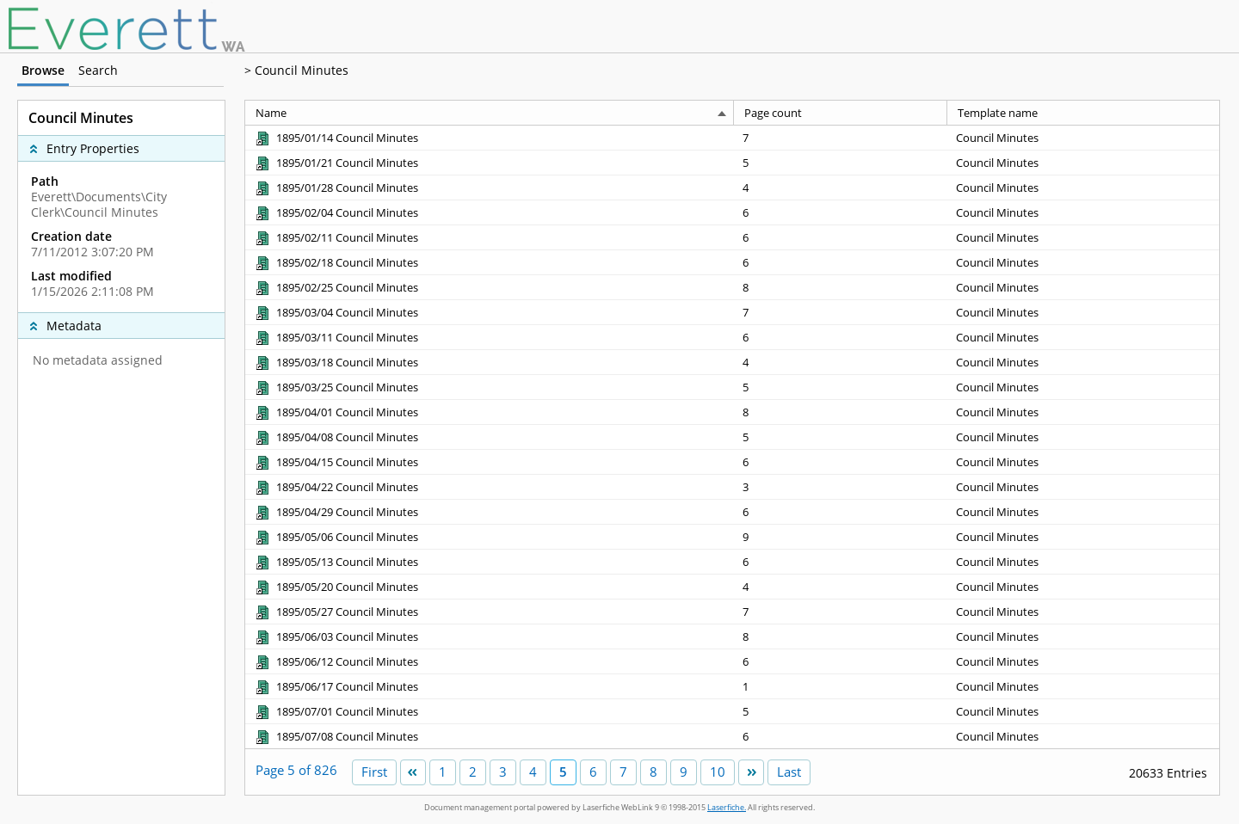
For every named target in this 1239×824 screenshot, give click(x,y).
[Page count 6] (840, 212)
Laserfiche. (726, 807)
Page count (773, 112)
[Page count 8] (840, 286)
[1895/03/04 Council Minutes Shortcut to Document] (336, 312)
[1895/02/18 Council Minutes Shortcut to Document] (336, 262)
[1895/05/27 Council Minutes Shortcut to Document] (336, 611)
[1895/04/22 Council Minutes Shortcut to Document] (336, 487)
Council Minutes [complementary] (80, 117)
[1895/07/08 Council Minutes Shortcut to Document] (336, 736)
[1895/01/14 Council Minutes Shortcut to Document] (336, 137)
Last (789, 771)
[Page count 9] (840, 536)
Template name (998, 112)
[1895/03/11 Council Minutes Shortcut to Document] (336, 337)
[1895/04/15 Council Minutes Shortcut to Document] (336, 462)
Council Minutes (301, 70)
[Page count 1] (840, 685)
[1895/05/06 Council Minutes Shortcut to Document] (336, 536)
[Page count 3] (840, 486)
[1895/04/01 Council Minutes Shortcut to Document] (336, 412)
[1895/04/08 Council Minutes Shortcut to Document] (336, 437)
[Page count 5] (840, 162)
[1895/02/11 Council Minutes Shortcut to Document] (336, 237)
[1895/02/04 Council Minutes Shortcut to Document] (336, 212)
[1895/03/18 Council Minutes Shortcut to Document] (336, 362)
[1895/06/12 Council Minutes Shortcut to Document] (336, 661)
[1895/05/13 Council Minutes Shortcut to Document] (336, 561)
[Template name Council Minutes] (1083, 138)
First (374, 771)
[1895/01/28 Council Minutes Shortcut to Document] (336, 187)
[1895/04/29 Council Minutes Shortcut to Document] (336, 512)
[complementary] (121, 236)
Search (98, 70)
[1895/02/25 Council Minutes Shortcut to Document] (336, 287)
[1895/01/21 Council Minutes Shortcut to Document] (336, 162)
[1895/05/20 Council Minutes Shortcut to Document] (336, 586)
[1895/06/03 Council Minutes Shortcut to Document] (336, 636)
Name (271, 112)
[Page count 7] (840, 138)
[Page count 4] (840, 187)
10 (717, 771)
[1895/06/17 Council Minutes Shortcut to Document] (336, 686)
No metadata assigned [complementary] (98, 360)
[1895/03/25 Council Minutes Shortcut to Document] (336, 387)
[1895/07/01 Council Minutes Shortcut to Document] (336, 711)
